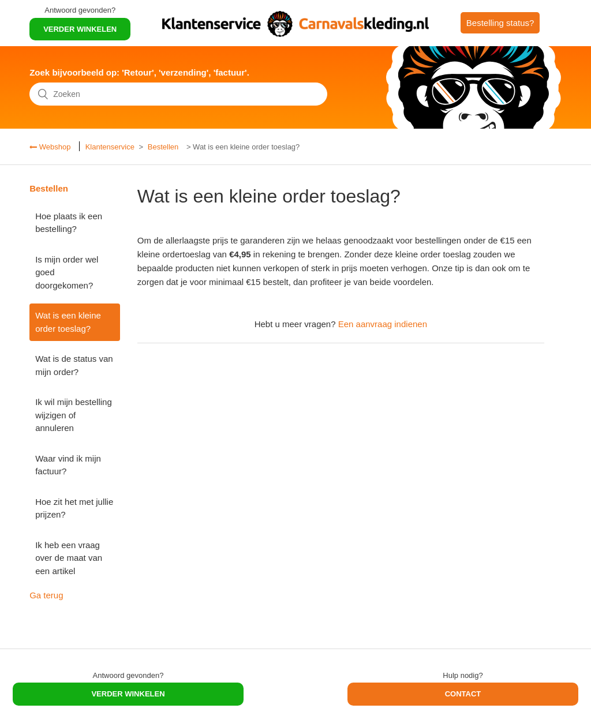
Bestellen (163, 147)
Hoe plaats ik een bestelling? (68, 222)
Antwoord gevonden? (79, 10)
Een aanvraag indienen (382, 324)
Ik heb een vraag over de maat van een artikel (68, 558)
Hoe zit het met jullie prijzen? (74, 508)
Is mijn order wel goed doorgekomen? (66, 272)
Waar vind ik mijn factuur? (68, 465)
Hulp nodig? (462, 675)
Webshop (53, 147)
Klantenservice (109, 147)
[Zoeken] (178, 94)
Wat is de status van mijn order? (74, 365)
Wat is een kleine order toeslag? (68, 321)
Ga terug (46, 595)
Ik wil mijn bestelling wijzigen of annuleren (73, 415)
